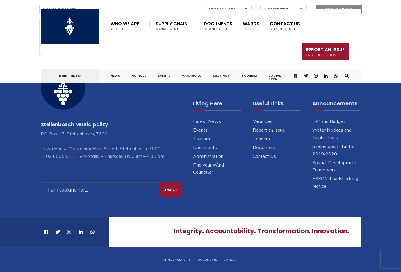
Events (164, 75)
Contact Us (285, 26)
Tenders (261, 139)
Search (170, 189)
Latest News (207, 121)
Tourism (249, 75)
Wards (251, 26)
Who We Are (125, 26)
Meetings (221, 75)
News (115, 75)
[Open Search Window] (346, 76)
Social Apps (274, 77)
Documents (218, 26)
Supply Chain (172, 26)
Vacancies (191, 75)
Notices (138, 75)
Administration (208, 156)
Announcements (177, 260)
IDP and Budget (328, 121)
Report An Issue (325, 51)
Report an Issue (269, 130)
